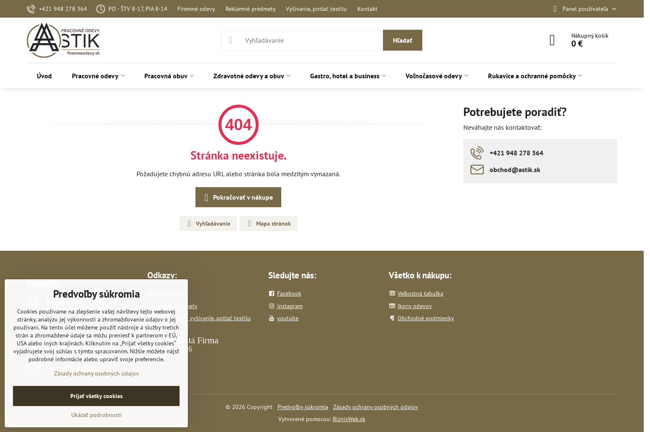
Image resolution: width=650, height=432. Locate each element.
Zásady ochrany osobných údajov (375, 407)
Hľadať (402, 40)
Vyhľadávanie (207, 223)
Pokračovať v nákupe (237, 198)
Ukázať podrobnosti (96, 415)
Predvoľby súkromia (302, 407)
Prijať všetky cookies (96, 396)
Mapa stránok (268, 223)
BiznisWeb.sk (349, 419)
